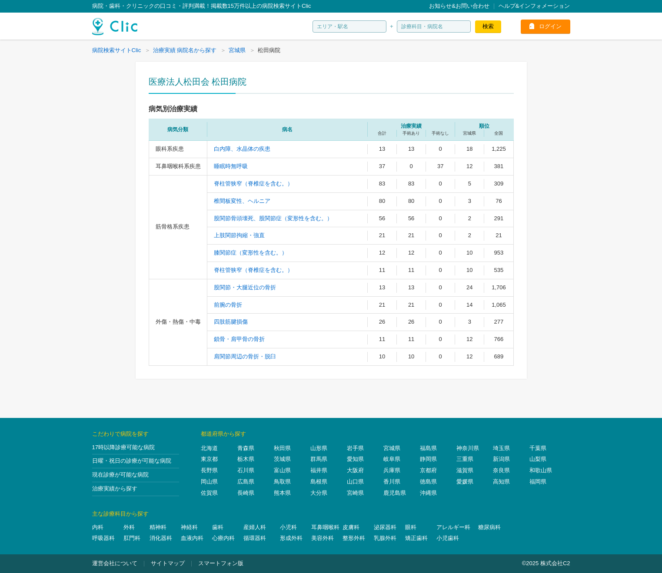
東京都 (209, 459)
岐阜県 (391, 459)
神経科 (189, 527)
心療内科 (223, 538)
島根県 (318, 481)
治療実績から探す (114, 488)
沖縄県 (428, 493)
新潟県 (501, 459)
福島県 (428, 448)
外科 (129, 527)
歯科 (217, 527)
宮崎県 (355, 493)
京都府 (428, 470)
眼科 (410, 527)
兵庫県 (391, 470)
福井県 (318, 470)
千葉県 (537, 448)
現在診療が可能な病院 (120, 474)
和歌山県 (540, 470)
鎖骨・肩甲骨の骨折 (239, 339)
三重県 (464, 459)
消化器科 (161, 538)
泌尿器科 (385, 527)
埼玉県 (501, 448)
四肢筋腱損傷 (231, 321)
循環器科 (254, 538)
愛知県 (355, 459)
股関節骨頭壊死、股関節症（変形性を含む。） (273, 218)
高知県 (501, 481)
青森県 (245, 448)
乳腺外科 (385, 538)
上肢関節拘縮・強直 (239, 235)
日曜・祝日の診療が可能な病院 (131, 460)
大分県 (318, 493)
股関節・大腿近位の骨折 (245, 287)
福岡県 (537, 481)
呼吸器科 (103, 538)
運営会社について (114, 563)
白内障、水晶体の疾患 (242, 149)
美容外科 (322, 538)
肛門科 (131, 538)
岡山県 (209, 481)
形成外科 (291, 538)
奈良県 (501, 470)
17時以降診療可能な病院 (123, 447)
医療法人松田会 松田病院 (198, 81)
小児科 (288, 527)
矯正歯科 (416, 538)
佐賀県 (209, 493)
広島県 (245, 481)
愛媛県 (464, 481)
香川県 (391, 481)
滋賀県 (464, 470)
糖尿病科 (489, 527)
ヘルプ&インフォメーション (534, 6)
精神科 (158, 527)
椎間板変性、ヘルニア (242, 201)
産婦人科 (254, 527)
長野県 (209, 470)
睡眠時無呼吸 (231, 166)
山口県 (355, 481)
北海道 (209, 448)
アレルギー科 (453, 527)
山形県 (318, 448)
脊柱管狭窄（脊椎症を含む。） (253, 183)
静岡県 (428, 459)
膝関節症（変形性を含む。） (250, 252)
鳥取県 (282, 481)
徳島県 (428, 481)
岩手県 (355, 448)
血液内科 (192, 538)
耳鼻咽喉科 (325, 527)
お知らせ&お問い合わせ (459, 6)
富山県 (282, 470)
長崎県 (245, 493)
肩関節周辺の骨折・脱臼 (245, 356)
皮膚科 (351, 527)
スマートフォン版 (220, 563)
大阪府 (355, 470)
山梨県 (537, 459)
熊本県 (282, 493)
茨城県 (282, 459)
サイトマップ (168, 563)
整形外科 (354, 538)
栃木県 (245, 459)
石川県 (245, 470)
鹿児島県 (394, 493)
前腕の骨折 (228, 304)
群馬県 (318, 459)
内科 (97, 527)
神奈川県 (467, 448)
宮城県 (391, 448)
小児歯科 (447, 538)
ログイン (550, 26)
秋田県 (282, 448)
